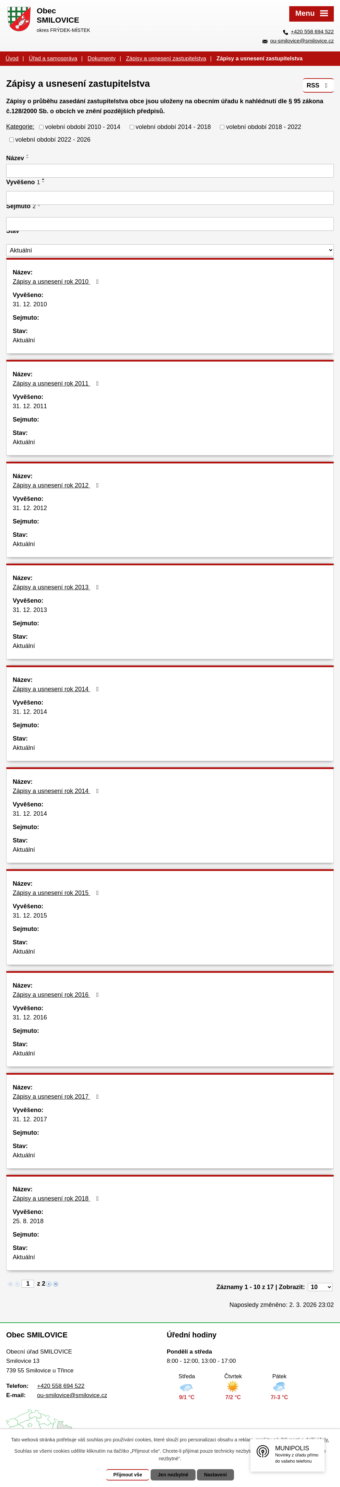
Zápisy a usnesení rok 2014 (57, 689)
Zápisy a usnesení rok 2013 (57, 587)
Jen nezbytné (173, 1474)
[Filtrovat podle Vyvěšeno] (170, 198)
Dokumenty (101, 58)
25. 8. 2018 (28, 1221)
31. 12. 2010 (30, 304)
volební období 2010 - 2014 (82, 126)
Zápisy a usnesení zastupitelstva (166, 58)
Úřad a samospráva (53, 58)
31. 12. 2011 (30, 406)
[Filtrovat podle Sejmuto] (170, 224)
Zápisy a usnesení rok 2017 (57, 1096)
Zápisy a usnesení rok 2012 (57, 485)
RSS (318, 85)
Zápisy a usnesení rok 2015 (57, 892)
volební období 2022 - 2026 (53, 139)
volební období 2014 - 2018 (173, 126)
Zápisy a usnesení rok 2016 (57, 994)
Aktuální (24, 340)
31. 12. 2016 (30, 1017)
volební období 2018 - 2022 (263, 126)
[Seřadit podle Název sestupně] (28, 157)
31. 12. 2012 (30, 508)
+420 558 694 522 (312, 31)
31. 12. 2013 (30, 609)
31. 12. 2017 (30, 1119)
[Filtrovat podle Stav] (170, 250)
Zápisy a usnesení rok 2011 (57, 383)
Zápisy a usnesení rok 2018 (57, 1198)
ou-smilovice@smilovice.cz (302, 41)
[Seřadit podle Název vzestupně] (28, 155)
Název (15, 158)
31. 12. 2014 (30, 711)
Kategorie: (20, 126)
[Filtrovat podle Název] (170, 171)
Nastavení (215, 1474)
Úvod (12, 58)
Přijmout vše (127, 1474)
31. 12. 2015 (30, 915)
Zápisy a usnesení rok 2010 (57, 281)
